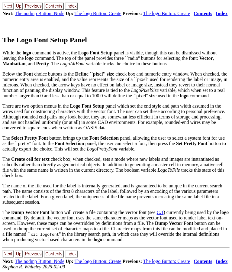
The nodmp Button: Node (39, 13)
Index (221, 13)
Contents (203, 13)
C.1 (160, 212)
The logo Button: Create (98, 13)
